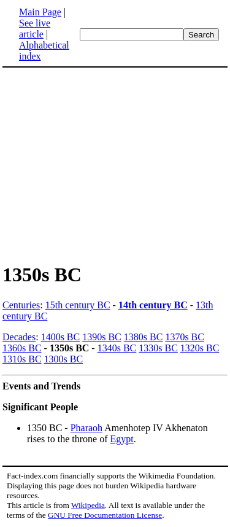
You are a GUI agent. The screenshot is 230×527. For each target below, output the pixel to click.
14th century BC (153, 305)
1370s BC (184, 337)
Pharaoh (86, 428)
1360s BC (22, 348)
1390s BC (101, 337)
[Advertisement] (105, 165)
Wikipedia (88, 505)
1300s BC (63, 359)
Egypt (122, 439)
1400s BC (60, 337)
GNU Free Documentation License (105, 515)
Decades (19, 337)
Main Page (40, 12)
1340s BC (117, 348)
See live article (34, 28)
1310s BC (22, 359)
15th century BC (77, 305)
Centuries (21, 305)
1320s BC (200, 348)
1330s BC (158, 348)
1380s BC (143, 337)
